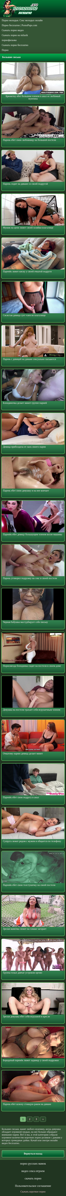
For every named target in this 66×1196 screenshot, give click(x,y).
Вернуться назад (33, 1153)
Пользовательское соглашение (33, 1185)
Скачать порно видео (13, 30)
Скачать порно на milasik (15, 35)
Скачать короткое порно (32, 1191)
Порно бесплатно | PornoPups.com (19, 25)
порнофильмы (9, 40)
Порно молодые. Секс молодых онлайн (22, 20)
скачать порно (33, 1178)
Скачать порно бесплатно (15, 45)
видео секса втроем (33, 1170)
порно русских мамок (33, 1163)
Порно (5, 50)
